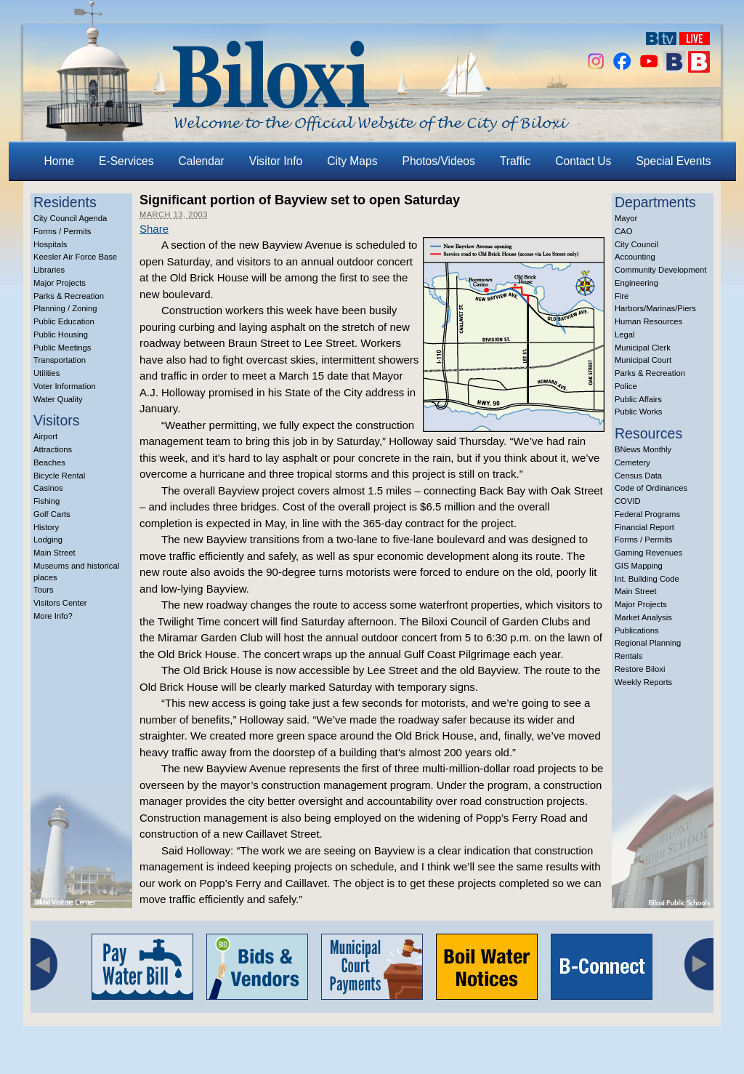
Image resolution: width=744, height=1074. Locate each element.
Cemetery (632, 462)
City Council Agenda (70, 218)
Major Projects (59, 282)
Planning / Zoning (65, 308)
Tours (43, 589)
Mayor (626, 218)
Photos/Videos (439, 161)
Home (59, 161)
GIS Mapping (639, 565)
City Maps (352, 161)
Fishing (46, 501)
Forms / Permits (62, 231)
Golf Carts (51, 514)
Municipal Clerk (643, 347)
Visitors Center (60, 602)
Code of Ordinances (651, 488)
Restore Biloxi (640, 669)
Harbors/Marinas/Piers (655, 308)
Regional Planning (648, 642)
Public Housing (60, 334)
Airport (45, 436)
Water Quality (58, 399)
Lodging (47, 539)
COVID (628, 501)
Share (154, 229)
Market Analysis (643, 617)
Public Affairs (638, 399)
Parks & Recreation (68, 296)
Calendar (202, 161)
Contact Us (583, 161)
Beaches (49, 462)
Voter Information (64, 386)
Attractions (52, 449)
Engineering (636, 282)
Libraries (49, 269)
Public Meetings (62, 347)
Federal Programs (647, 514)
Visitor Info (275, 161)
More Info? (53, 616)
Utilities (46, 373)
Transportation (59, 360)
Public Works (638, 411)
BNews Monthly (643, 449)
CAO (623, 231)
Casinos (48, 488)
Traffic (515, 161)
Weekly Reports (643, 682)
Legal (625, 334)
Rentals (628, 656)
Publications (637, 630)
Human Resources (648, 321)
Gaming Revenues (648, 552)
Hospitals (50, 244)
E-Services (126, 161)
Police (626, 386)
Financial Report (644, 527)
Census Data (638, 475)
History (46, 527)
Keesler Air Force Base (75, 256)
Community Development (660, 269)
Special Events (673, 161)
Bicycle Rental (59, 475)
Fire (621, 296)
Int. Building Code (647, 578)
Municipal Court (643, 360)
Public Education (63, 321)
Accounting (635, 256)
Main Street (54, 552)
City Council (636, 244)
